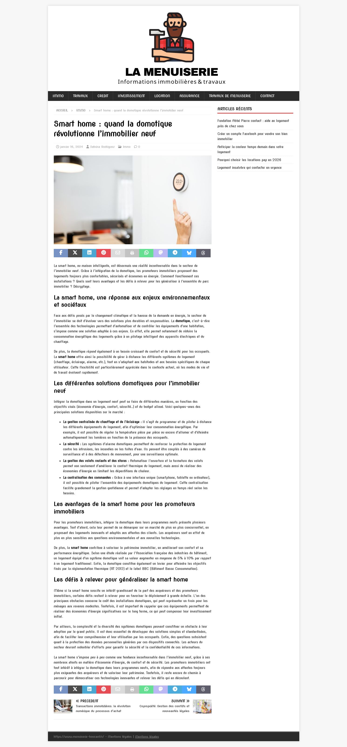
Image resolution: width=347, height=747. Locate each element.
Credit (102, 96)
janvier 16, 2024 (71, 146)
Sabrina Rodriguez (102, 146)
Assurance (189, 96)
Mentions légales (147, 736)
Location (162, 96)
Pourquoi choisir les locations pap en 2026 (249, 160)
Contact (267, 96)
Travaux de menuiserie (230, 96)
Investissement (131, 96)
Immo (58, 96)
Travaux (80, 96)
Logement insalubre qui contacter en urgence (249, 167)
